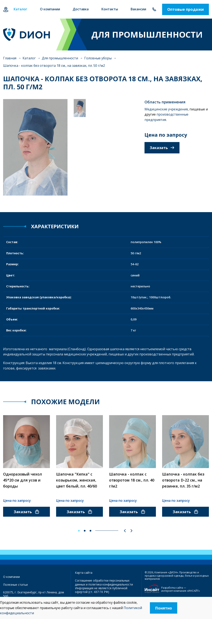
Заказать (162, 147)
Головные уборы (98, 58)
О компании (11, 577)
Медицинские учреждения (166, 109)
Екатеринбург (5, 9)
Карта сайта (83, 573)
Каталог (29, 58)
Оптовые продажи (185, 9)
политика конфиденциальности (110, 584)
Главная (9, 58)
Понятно (163, 608)
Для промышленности (60, 58)
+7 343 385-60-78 (154, 9)
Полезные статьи (15, 585)
